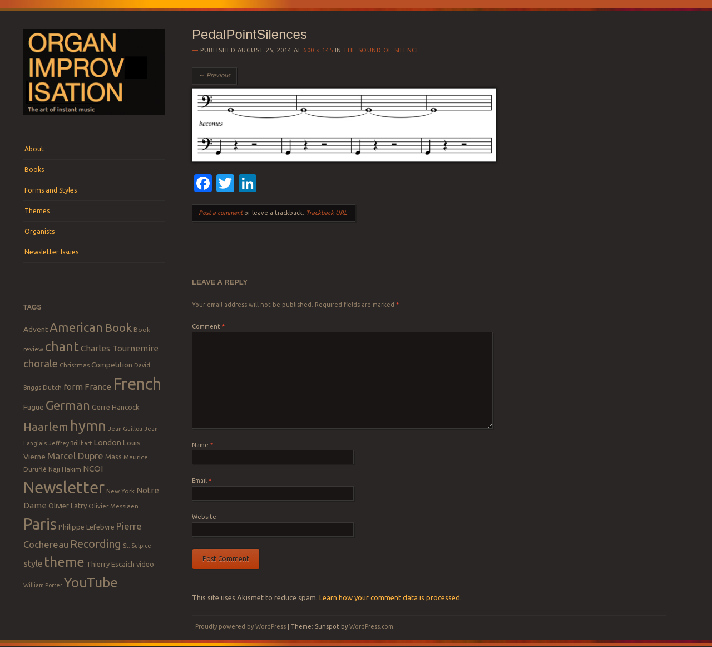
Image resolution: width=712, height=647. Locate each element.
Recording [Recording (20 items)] (95, 543)
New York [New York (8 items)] (120, 490)
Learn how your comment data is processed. (390, 597)
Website (204, 516)
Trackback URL (326, 212)
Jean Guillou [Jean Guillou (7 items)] (125, 428)
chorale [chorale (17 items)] (40, 364)
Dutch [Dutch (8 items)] (52, 387)
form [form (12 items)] (73, 386)
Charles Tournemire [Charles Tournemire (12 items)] (120, 348)
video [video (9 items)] (145, 564)
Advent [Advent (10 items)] (35, 329)
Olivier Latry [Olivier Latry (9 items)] (67, 505)
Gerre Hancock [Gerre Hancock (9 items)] (116, 407)
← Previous (214, 75)
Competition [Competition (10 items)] (111, 364)
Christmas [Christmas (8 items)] (75, 365)
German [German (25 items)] (68, 405)
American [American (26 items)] (76, 327)
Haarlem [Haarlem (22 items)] (45, 426)
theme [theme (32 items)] (64, 562)
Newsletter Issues (51, 252)
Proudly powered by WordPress (240, 626)
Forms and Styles (50, 190)
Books (34, 169)
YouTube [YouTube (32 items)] (91, 582)
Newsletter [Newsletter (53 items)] (64, 487)
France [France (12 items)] (98, 386)
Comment (208, 326)
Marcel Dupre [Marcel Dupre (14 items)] (75, 455)
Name (202, 445)
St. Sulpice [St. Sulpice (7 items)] (137, 545)
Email (201, 480)
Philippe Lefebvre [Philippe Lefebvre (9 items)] (86, 527)
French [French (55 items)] (137, 384)
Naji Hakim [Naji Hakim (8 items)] (64, 469)
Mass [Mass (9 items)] (113, 456)
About (34, 149)
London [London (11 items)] (107, 442)
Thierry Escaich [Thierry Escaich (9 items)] (110, 564)
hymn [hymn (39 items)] (88, 426)
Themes (37, 210)
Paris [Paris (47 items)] (40, 523)
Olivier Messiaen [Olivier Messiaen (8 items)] (113, 505)
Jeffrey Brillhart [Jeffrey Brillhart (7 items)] (70, 443)
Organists (39, 231)
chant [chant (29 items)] (62, 346)
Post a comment (221, 212)
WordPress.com (371, 626)
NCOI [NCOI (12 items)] (93, 468)
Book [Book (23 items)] (118, 327)
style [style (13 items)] (32, 563)
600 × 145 (318, 50)
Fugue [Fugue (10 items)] (33, 407)
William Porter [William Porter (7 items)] (42, 585)
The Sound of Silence (381, 50)
